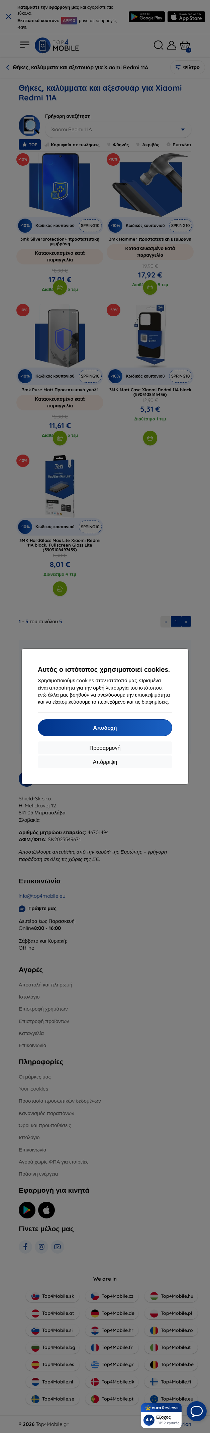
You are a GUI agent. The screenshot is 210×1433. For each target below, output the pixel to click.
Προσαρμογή (105, 747)
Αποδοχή (105, 727)
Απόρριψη (105, 762)
